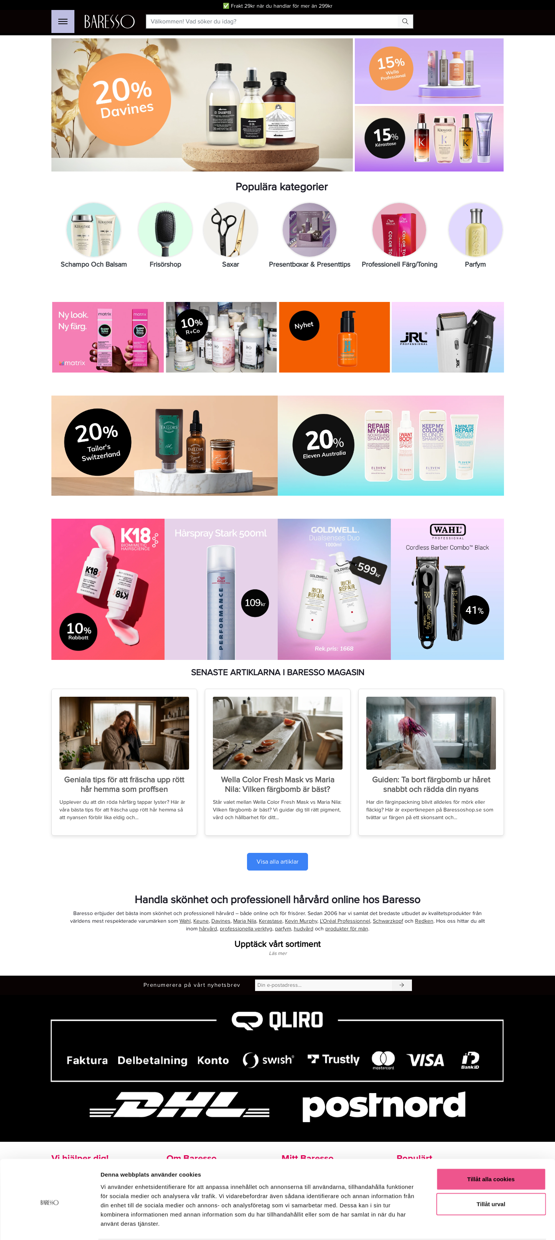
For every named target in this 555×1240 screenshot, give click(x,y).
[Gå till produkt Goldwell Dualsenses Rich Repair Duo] (334, 589)
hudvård (303, 928)
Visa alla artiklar (277, 862)
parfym (283, 928)
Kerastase (270, 921)
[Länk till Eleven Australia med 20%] (391, 446)
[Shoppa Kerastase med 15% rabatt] (428, 138)
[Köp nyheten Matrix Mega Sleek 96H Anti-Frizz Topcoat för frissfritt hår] (334, 337)
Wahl (185, 921)
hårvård (208, 928)
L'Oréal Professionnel (345, 921)
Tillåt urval (491, 1174)
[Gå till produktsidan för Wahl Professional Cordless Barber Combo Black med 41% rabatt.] (447, 589)
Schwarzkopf (388, 921)
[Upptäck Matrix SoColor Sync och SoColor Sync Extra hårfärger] (108, 337)
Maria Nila (244, 921)
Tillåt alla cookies (491, 1149)
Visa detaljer (417, 1225)
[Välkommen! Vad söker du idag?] (272, 21)
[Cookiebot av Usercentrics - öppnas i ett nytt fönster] (49, 1225)
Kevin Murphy (301, 921)
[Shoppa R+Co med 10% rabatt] (221, 337)
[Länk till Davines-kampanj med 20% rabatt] (202, 104)
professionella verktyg (246, 928)
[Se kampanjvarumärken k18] (108, 589)
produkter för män (346, 928)
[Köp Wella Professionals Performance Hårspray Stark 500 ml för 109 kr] (221, 589)
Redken (424, 921)
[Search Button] (405, 21)
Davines (221, 921)
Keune (201, 921)
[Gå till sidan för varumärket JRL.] (447, 337)
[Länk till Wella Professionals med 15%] (428, 71)
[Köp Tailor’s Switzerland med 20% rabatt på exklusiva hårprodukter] (164, 446)
